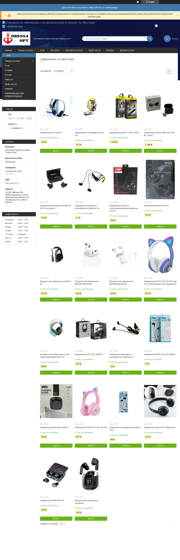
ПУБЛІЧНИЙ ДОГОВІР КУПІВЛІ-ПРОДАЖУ (14, 94)
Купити (56, 151)
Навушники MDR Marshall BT (54, 427)
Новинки (110, 50)
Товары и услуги (25, 50)
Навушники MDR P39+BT (156, 205)
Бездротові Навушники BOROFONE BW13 (87, 282)
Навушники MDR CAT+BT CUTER (91, 427)
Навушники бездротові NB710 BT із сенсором (55, 206)
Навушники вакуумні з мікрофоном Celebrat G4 (87, 206)
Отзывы (9, 70)
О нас (42, 50)
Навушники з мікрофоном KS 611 (89, 133)
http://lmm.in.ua (12, 183)
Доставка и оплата (74, 50)
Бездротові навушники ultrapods (86, 501)
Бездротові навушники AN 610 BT (55, 282)
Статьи (8, 75)
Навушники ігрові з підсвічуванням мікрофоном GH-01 (123, 208)
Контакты (55, 50)
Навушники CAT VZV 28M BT (89, 354)
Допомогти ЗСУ (127, 50)
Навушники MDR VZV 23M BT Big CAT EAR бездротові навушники (160, 282)
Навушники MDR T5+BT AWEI (124, 132)
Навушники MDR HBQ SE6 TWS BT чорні (159, 133)
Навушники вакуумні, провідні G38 (124, 428)
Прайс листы (94, 50)
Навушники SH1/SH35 (51, 132)
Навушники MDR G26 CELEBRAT (160, 354)
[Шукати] (150, 39)
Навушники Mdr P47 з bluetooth (159, 427)
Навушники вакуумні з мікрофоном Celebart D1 (121, 355)
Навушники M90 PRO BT (52, 500)
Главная (8, 50)
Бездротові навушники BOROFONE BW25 (121, 282)
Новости (9, 79)
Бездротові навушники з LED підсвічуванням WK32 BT (54, 355)
